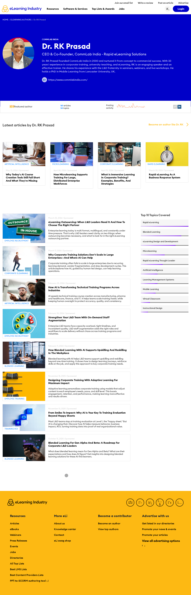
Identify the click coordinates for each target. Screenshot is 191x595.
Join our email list (124, 2)
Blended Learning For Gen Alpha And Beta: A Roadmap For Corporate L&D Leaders (83, 444)
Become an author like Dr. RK (166, 124)
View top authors (108, 529)
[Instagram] (180, 503)
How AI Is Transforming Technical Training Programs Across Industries (83, 289)
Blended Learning (14, 366)
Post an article (165, 2)
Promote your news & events (159, 529)
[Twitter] (140, 503)
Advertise (183, 2)
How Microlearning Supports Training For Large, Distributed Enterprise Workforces (71, 179)
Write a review (145, 2)
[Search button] (168, 9)
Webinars (15, 534)
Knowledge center (65, 529)
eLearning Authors (20, 19)
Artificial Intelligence (17, 164)
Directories (16, 557)
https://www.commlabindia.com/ (68, 79)
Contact (59, 534)
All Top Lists (17, 563)
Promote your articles (155, 534)
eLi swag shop (62, 540)
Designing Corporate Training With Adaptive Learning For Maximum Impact (83, 382)
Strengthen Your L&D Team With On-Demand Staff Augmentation (78, 319)
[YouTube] (160, 503)
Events (14, 546)
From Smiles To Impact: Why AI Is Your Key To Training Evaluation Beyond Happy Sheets (87, 414)
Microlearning (60, 164)
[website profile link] (175, 107)
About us (59, 523)
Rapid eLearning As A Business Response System (164, 176)
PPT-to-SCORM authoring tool (29, 580)
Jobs (13, 552)
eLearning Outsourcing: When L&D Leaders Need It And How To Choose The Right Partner (86, 224)
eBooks (14, 529)
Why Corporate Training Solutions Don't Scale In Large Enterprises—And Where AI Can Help (81, 256)
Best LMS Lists (18, 569)
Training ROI (11, 429)
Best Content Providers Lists (26, 575)
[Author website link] (44, 79)
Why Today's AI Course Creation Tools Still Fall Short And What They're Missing (23, 177)
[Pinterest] (170, 503)
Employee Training (14, 399)
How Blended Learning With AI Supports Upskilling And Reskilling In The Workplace (87, 352)
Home (5, 19)
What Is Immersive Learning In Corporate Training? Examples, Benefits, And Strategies (118, 179)
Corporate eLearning (111, 164)
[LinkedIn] (150, 503)
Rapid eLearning (156, 164)
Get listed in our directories (158, 523)
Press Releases (18, 540)
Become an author (109, 523)
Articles (14, 523)
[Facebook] (130, 503)
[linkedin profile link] (179, 107)
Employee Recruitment (17, 240)
